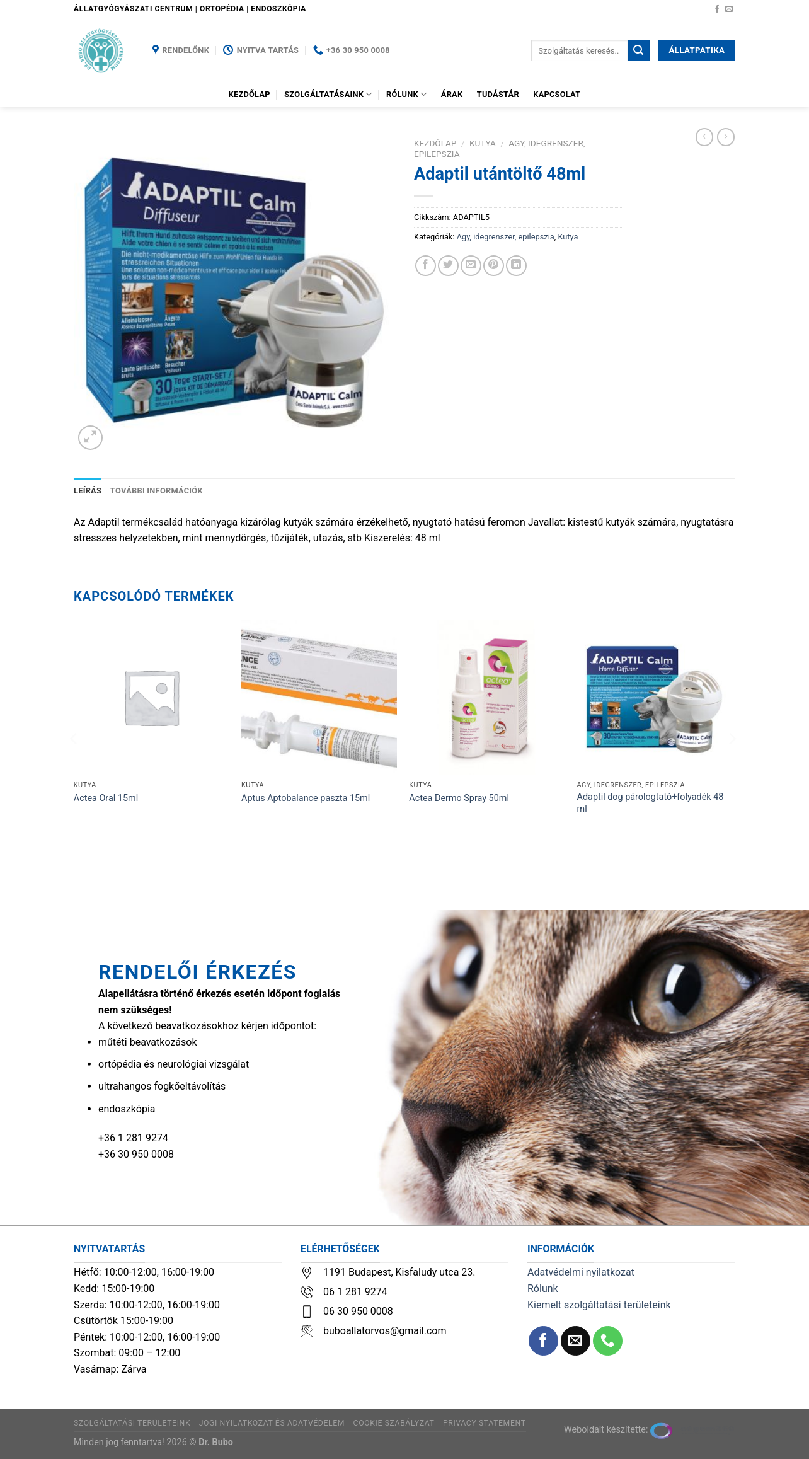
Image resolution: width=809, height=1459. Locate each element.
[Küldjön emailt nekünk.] (729, 9)
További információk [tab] (156, 490)
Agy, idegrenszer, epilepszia (505, 236)
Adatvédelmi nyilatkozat (580, 1272)
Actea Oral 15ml (106, 798)
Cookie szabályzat (394, 1423)
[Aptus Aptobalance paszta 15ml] (319, 697)
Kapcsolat (556, 94)
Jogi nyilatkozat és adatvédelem (272, 1423)
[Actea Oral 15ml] (151, 697)
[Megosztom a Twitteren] (448, 265)
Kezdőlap (249, 94)
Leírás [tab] (87, 490)
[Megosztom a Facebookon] (425, 265)
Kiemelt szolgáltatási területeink (599, 1305)
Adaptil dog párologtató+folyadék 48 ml (650, 803)
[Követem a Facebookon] (717, 9)
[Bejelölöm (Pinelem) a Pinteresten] (493, 265)
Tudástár (498, 94)
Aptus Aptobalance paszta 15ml (305, 798)
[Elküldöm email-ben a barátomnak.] (471, 265)
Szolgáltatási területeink (132, 1423)
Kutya (482, 143)
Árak (452, 94)
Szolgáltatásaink (328, 94)
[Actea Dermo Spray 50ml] (487, 697)
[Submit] (639, 50)
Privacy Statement (484, 1423)
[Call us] (608, 1341)
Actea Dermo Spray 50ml (459, 798)
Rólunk (406, 94)
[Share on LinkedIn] (516, 265)
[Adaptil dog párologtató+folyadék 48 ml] (655, 697)
